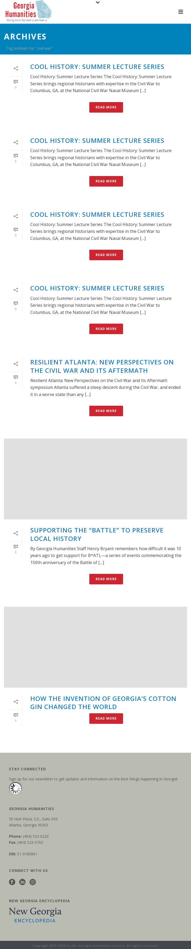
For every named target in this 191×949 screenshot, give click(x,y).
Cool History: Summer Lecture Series (97, 66)
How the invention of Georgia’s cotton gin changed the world (103, 702)
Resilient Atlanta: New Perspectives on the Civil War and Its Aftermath (102, 366)
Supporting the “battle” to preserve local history (97, 534)
